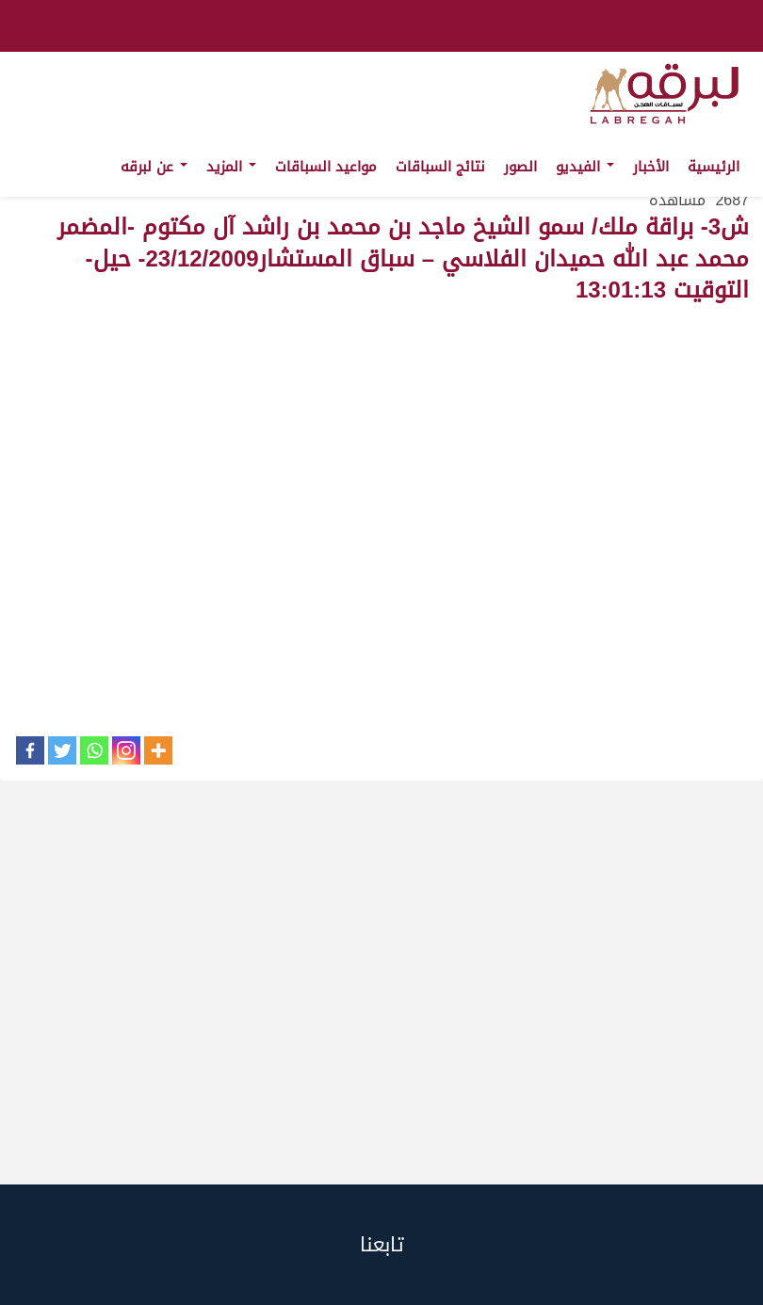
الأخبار (651, 166)
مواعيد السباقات (326, 166)
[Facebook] (30, 750)
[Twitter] (62, 750)
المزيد (231, 166)
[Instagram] (126, 750)
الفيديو (585, 166)
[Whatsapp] (94, 750)
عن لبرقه (154, 166)
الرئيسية (713, 166)
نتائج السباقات (440, 166)
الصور (520, 166)
